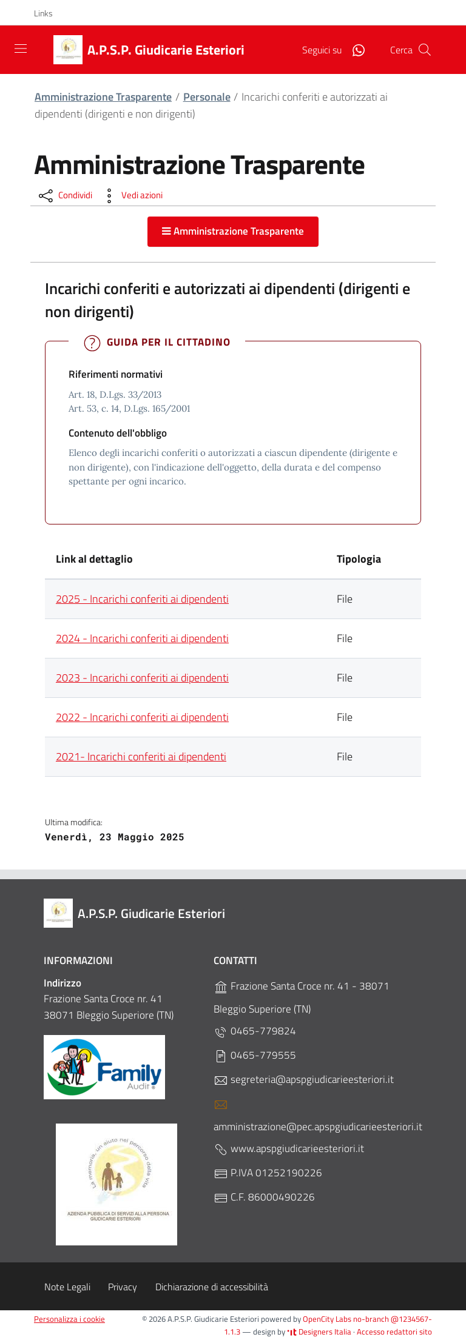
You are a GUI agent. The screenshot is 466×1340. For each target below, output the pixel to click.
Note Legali (67, 1286)
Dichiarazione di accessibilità (211, 1286)
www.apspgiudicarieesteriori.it (289, 1149)
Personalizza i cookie (69, 1319)
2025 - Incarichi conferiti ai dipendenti (142, 599)
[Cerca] (424, 49)
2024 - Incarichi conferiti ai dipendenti (142, 638)
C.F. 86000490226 (264, 1197)
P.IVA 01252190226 (268, 1173)
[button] (50, 13)
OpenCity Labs (328, 1319)
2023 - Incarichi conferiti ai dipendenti (142, 677)
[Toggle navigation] (20, 48)
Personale (207, 97)
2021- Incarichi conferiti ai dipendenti (141, 756)
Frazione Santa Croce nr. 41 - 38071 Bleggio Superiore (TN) (302, 997)
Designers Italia (319, 1331)
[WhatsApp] (354, 49)
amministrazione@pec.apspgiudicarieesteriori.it (318, 1115)
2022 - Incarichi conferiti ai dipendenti (142, 717)
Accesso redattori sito (394, 1331)
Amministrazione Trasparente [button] (233, 231)
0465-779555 (255, 1055)
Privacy (122, 1286)
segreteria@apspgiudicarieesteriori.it (304, 1079)
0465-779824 (255, 1031)
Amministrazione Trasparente (103, 97)
